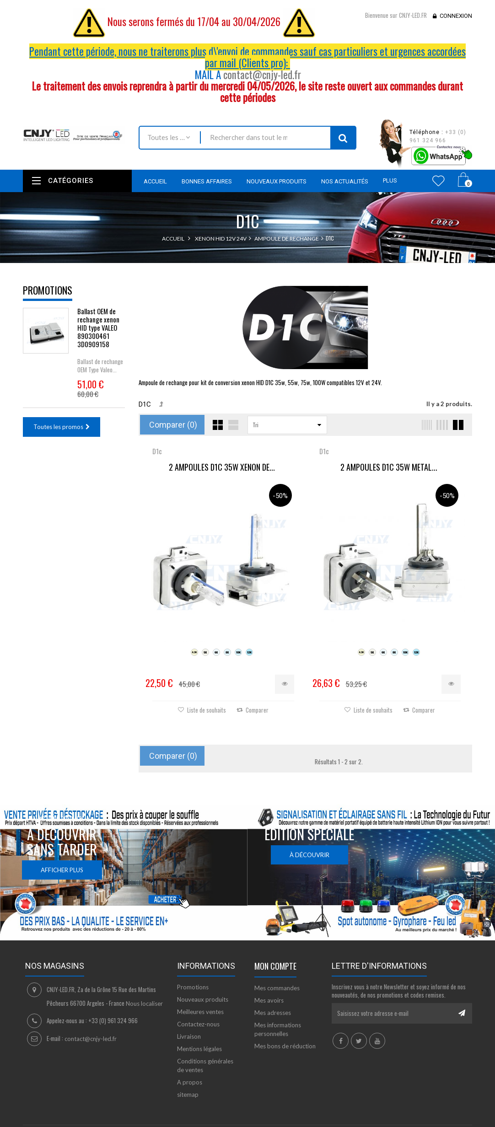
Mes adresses (272, 1011)
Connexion (456, 15)
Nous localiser (144, 1002)
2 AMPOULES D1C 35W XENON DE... (222, 467)
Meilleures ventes (200, 1010)
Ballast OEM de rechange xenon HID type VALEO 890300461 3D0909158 (98, 327)
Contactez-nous (198, 1023)
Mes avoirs (269, 999)
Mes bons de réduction (285, 1045)
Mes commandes (277, 987)
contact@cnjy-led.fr (262, 74)
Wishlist (438, 180)
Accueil (173, 238)
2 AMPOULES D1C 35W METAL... (387, 467)
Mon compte (275, 965)
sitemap (188, 1093)
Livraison (189, 1035)
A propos (189, 1081)
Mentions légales (199, 1048)
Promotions (47, 290)
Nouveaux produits (202, 998)
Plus (390, 180)
